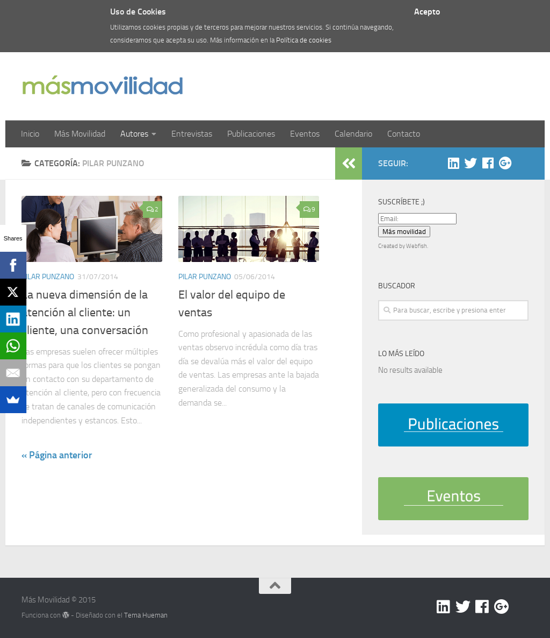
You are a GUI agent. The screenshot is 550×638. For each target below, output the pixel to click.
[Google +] (504, 163)
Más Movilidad (79, 134)
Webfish (416, 246)
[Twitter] (470, 163)
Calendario (353, 134)
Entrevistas (191, 134)
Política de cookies (303, 40)
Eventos (305, 134)
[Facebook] (487, 163)
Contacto (403, 134)
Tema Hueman (146, 615)
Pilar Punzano (47, 276)
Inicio (30, 134)
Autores (134, 134)
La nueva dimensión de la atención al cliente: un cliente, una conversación (84, 312)
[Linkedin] (453, 163)
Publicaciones (251, 134)
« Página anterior (56, 455)
